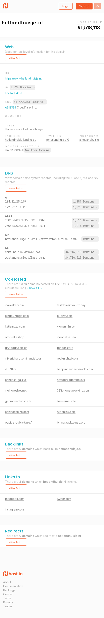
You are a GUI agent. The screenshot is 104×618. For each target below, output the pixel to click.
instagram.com (14, 509)
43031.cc (11, 369)
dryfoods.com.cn (16, 347)
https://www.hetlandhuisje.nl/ (23, 78)
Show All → (35, 288)
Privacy (8, 602)
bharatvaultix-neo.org (71, 422)
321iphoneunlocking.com (73, 390)
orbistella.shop (14, 337)
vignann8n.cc (66, 326)
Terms (7, 598)
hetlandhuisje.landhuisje (20, 139)
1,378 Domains (22, 87)
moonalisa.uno (66, 337)
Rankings (9, 590)
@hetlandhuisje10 (57, 139)
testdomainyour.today (71, 305)
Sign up (84, 6)
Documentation (13, 586)
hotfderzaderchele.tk (71, 379)
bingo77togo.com (17, 315)
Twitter (7, 606)
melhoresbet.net (16, 390)
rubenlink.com (66, 411)
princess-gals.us (16, 379)
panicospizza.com (17, 411)
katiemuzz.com (15, 326)
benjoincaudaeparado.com (75, 369)
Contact (8, 594)
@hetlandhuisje (89, 139)
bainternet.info (66, 401)
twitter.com (64, 498)
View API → (16, 58)
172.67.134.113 (13, 93)
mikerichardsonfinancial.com (23, 358)
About (7, 582)
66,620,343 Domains (30, 102)
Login (65, 6)
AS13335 (11, 107)
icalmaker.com (14, 305)
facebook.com (14, 498)
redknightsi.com (67, 358)
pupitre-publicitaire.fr (19, 422)
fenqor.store (65, 347)
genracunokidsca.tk (18, 401)
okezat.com (64, 315)
